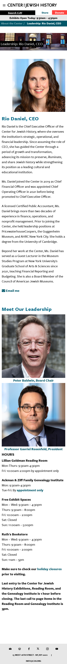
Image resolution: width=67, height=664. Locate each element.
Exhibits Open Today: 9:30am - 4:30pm (33, 18)
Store (45, 12)
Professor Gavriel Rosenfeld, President (33, 449)
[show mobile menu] (4, 6)
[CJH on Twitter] (38, 649)
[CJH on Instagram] (47, 649)
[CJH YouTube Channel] (57, 649)
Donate (59, 12)
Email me (10, 290)
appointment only (30, 490)
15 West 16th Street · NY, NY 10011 (30, 654)
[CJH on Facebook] (29, 649)
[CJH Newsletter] (10, 649)
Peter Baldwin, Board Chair (33, 380)
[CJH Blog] (19, 649)
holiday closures (49, 569)
